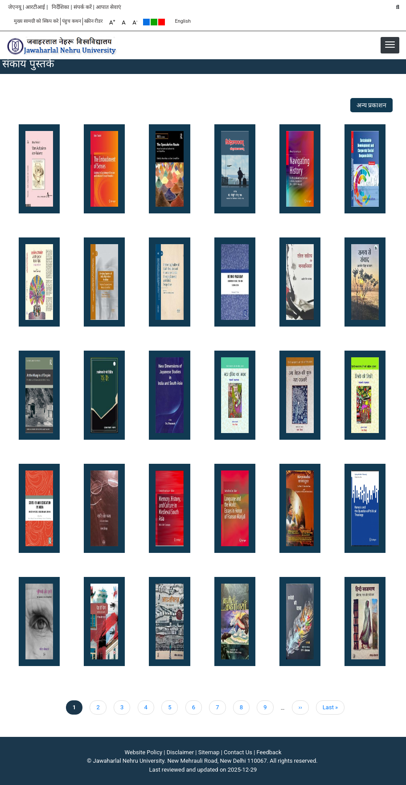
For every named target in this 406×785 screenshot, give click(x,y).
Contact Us (238, 752)
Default (146, 22)
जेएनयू (14, 7)
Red (161, 22)
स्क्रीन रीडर (93, 21)
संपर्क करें (83, 7)
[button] (390, 44)
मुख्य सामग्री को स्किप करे (36, 21)
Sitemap (209, 752)
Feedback (269, 752)
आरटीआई (35, 7)
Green (154, 22)
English (183, 21)
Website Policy (144, 752)
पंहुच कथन (71, 21)
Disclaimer (180, 752)
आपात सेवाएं (108, 7)
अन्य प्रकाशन (371, 105)
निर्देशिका (60, 7)
